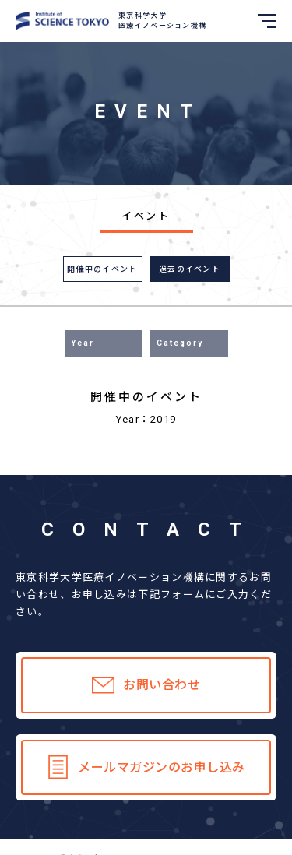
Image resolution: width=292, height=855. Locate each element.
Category (180, 343)
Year (82, 343)
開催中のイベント (102, 269)
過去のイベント (189, 269)
